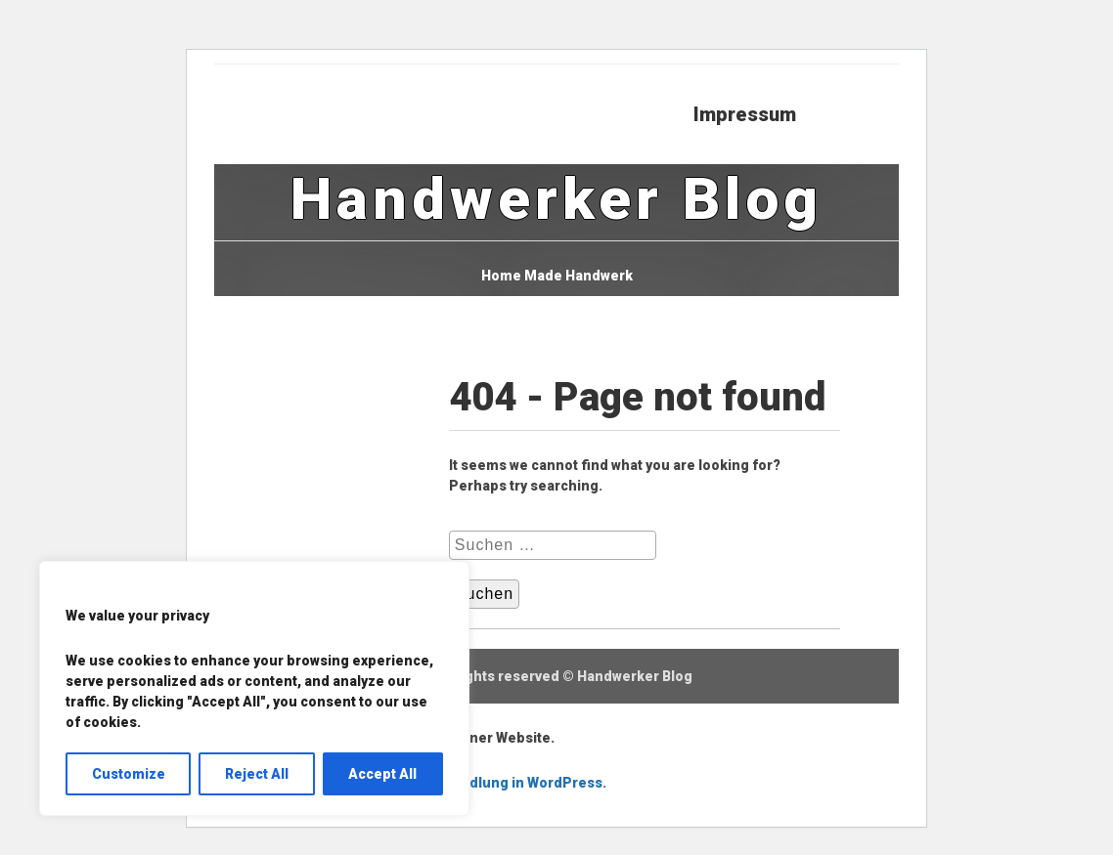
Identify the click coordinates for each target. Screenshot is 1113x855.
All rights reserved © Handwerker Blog (563, 676)
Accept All (382, 774)
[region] (254, 688)
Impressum (744, 114)
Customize (128, 774)
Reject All (257, 774)
